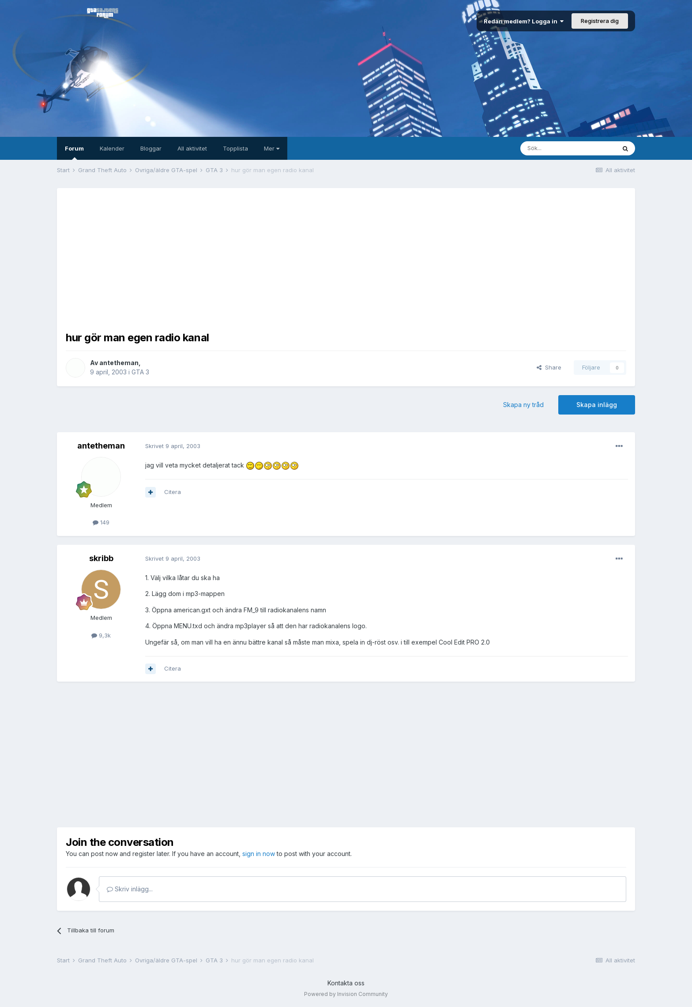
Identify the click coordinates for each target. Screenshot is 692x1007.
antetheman (119, 362)
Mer (271, 148)
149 (101, 522)
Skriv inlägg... (130, 889)
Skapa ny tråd (523, 404)
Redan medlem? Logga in (524, 21)
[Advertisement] (346, 259)
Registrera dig (600, 20)
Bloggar (151, 148)
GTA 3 (140, 372)
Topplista (235, 148)
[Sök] (568, 148)
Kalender (112, 148)
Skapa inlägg (596, 404)
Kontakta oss (346, 983)
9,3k (101, 635)
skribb (101, 558)
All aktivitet (192, 148)
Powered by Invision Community (346, 994)
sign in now (258, 853)
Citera (172, 491)
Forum (74, 152)
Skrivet (172, 445)
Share (549, 367)
